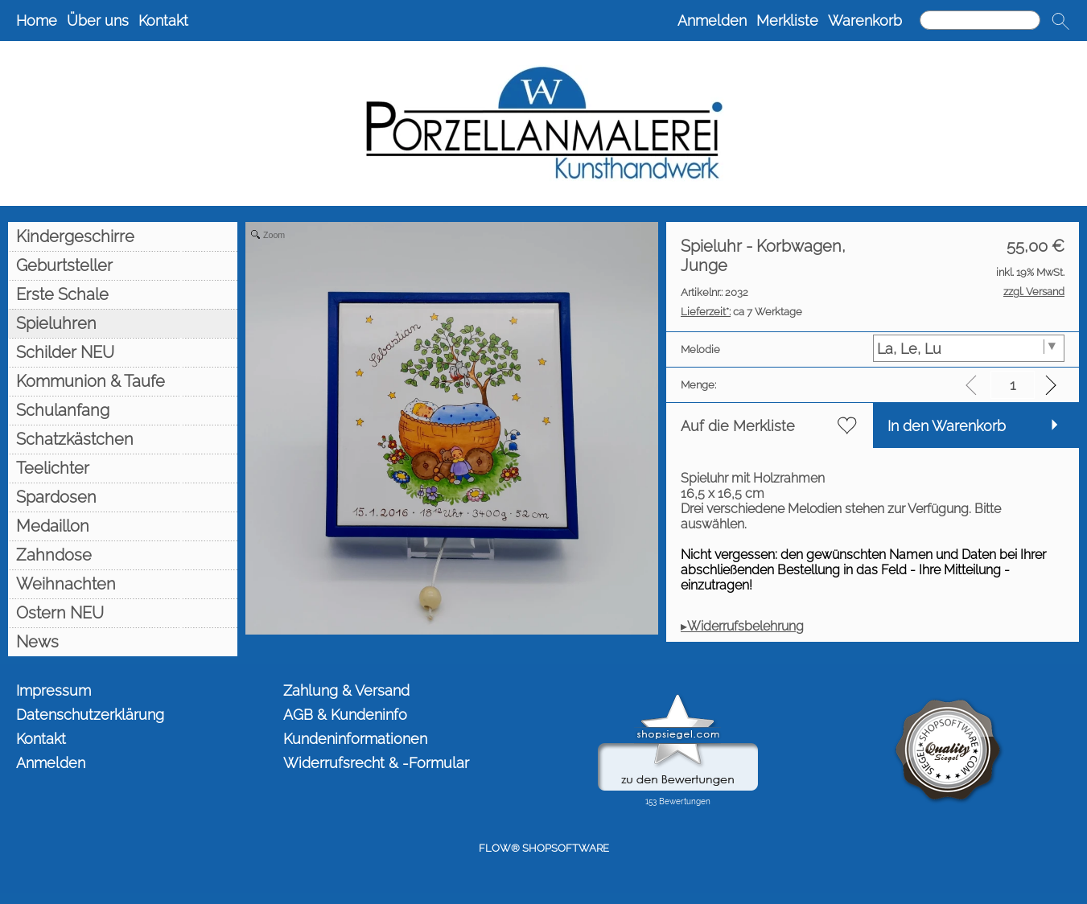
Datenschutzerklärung (90, 714)
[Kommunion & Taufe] (122, 381)
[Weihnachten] (122, 583)
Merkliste (787, 20)
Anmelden (712, 20)
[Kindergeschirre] (122, 236)
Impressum (53, 690)
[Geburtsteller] (122, 265)
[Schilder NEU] (122, 352)
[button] (1060, 20)
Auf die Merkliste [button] (738, 425)
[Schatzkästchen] (122, 439)
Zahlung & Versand (346, 690)
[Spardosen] (122, 497)
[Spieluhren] (122, 323)
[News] (122, 641)
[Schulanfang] (122, 410)
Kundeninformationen (355, 738)
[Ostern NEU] (122, 612)
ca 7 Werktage (741, 312)
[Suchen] (980, 20)
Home (36, 20)
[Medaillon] (122, 526)
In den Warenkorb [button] (946, 425)
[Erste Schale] (122, 294)
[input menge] (1012, 385)
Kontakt (163, 20)
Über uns (98, 20)
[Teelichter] (122, 468)
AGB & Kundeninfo (345, 714)
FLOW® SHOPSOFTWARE (544, 848)
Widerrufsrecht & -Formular (376, 762)
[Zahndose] (122, 554)
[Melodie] (969, 348)
